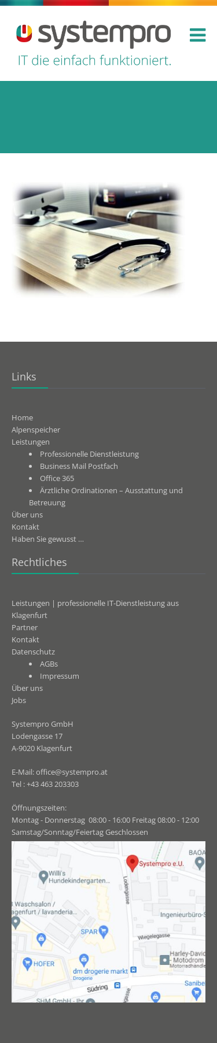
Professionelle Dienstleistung (89, 454)
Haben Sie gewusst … (48, 539)
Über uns (27, 514)
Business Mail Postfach (79, 466)
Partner (25, 627)
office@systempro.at (72, 772)
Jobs (19, 700)
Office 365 (57, 478)
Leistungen (31, 442)
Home (22, 417)
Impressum (59, 676)
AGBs (49, 664)
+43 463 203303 (53, 784)
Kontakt (25, 527)
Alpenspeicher (36, 429)
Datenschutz (33, 651)
